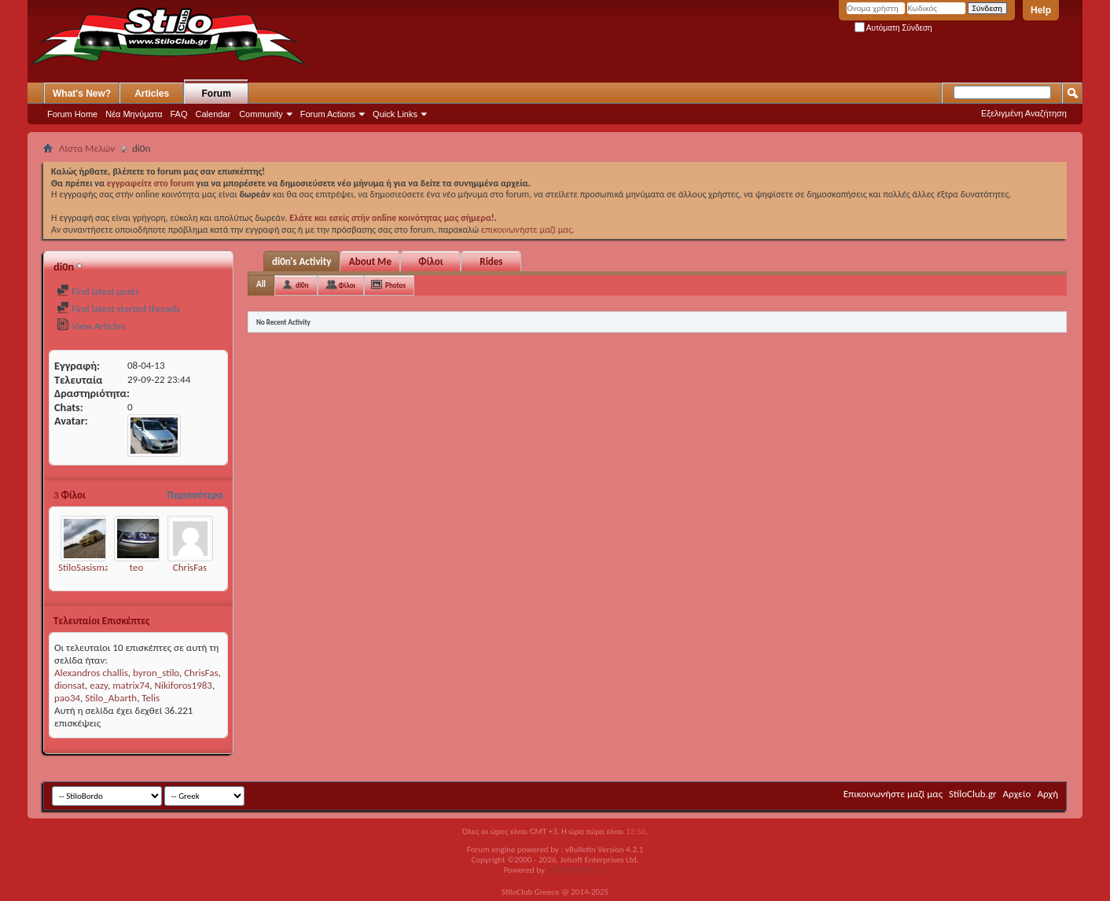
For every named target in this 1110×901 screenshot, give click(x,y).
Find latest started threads (118, 308)
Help (1041, 10)
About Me (370, 261)
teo (137, 567)
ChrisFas (190, 567)
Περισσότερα (195, 495)
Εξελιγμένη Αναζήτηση (1024, 113)
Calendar (213, 114)
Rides (491, 261)
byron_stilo (156, 673)
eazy (99, 685)
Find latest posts (98, 291)
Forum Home (72, 114)
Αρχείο (1017, 794)
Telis (151, 698)
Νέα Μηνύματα (133, 114)
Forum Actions (327, 114)
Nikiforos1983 (183, 685)
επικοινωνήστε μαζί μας (526, 229)
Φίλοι (430, 261)
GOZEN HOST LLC (577, 870)
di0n (302, 285)
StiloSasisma (83, 567)
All (261, 284)
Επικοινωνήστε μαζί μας (893, 794)
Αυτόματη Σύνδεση (893, 28)
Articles (151, 93)
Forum (216, 93)
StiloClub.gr (973, 794)
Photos (395, 285)
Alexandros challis (91, 673)
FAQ (179, 114)
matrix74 (130, 685)
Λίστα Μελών (87, 148)
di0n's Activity (301, 261)
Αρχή (1047, 794)
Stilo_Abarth (111, 698)
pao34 (67, 698)
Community (261, 114)
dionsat (69, 685)
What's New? (82, 93)
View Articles (91, 326)
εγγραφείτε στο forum (152, 183)
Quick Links (395, 114)
